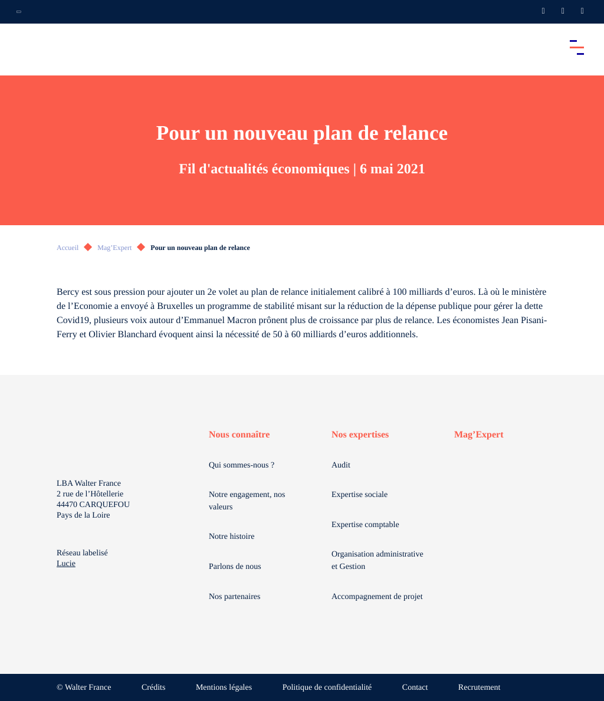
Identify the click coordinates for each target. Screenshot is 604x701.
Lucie (66, 564)
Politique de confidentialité (327, 687)
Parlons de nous (235, 566)
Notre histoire (231, 536)
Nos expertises (360, 435)
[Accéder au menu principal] (577, 47)
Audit (340, 465)
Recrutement (479, 687)
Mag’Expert (114, 247)
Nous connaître (239, 435)
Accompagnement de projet (377, 597)
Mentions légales (224, 687)
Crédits (153, 687)
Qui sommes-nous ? (241, 465)
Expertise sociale (359, 495)
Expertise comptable (365, 525)
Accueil (67, 247)
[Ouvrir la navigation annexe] (19, 12)
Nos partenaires (234, 597)
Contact (415, 687)
